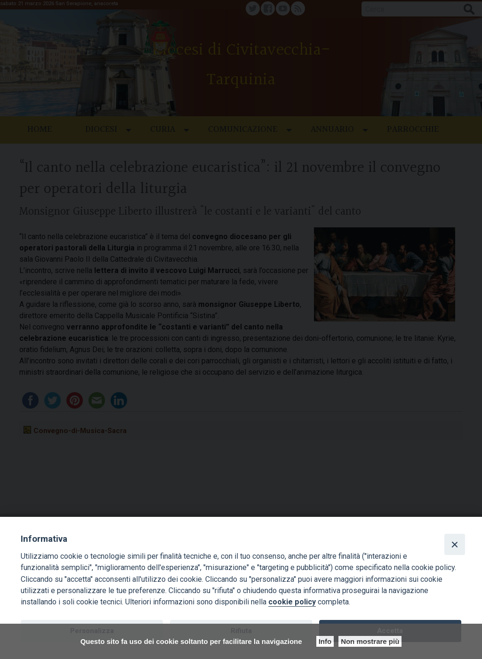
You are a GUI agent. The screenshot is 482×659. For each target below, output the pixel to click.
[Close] (454, 544)
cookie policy (292, 601)
